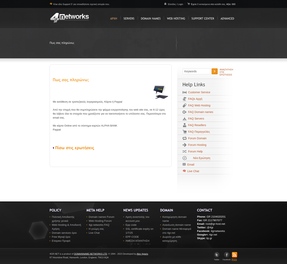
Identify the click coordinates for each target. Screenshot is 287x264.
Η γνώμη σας (96, 228)
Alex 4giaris (142, 254)
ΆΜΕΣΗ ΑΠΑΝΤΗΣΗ (137, 240)
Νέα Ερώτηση (198, 158)
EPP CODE (132, 236)
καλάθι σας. (220, 4)
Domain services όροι (64, 232)
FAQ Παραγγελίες (198, 131)
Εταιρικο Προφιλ (61, 240)
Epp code (131, 224)
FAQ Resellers (196, 125)
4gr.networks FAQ (99, 224)
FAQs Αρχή (194, 98)
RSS (234, 258)
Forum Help (195, 151)
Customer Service (198, 92)
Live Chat (193, 171)
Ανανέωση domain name (176, 224)
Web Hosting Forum (100, 220)
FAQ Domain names (200, 112)
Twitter (217, 259)
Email (190, 164)
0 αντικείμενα (203, 4)
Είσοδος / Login (175, 4)
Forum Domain (196, 138)
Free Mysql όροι (61, 236)
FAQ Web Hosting (198, 105)
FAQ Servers (195, 118)
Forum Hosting (196, 144)
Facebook (227, 259)
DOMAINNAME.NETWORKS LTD (90, 254)
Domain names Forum (101, 216)
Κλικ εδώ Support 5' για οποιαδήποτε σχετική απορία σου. (81, 4)
